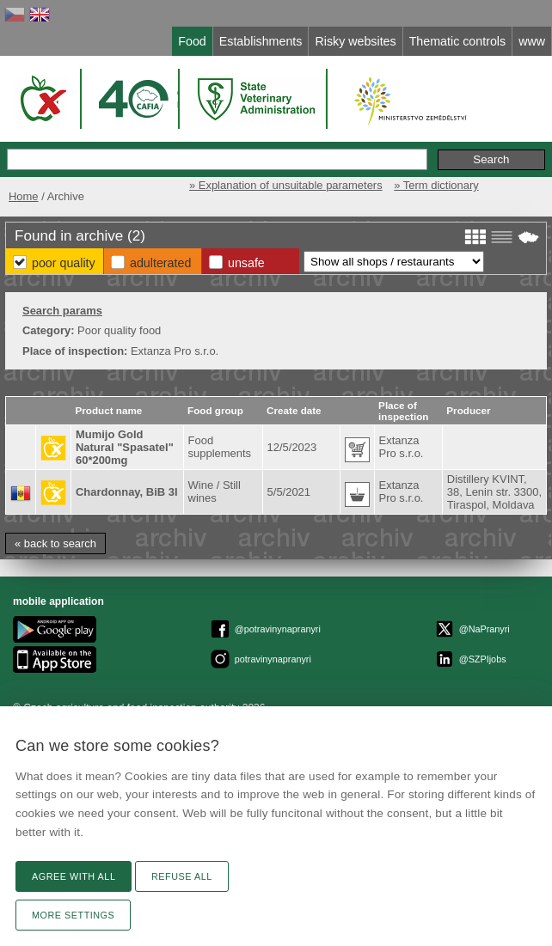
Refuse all (181, 876)
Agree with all (73, 876)
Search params (62, 310)
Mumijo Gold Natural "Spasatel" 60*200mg (125, 447)
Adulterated (160, 263)
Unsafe (246, 263)
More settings (73, 915)
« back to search (55, 543)
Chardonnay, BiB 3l (127, 491)
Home (24, 196)
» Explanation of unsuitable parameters (286, 185)
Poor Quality (63, 263)
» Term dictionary (436, 185)
